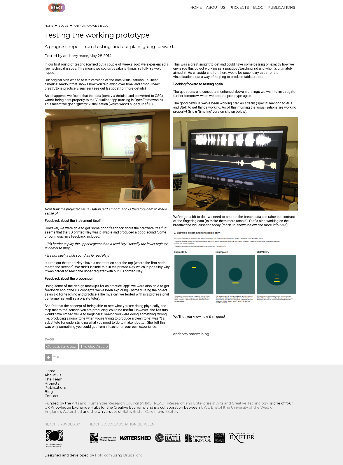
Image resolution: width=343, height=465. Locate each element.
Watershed (72, 412)
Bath (126, 412)
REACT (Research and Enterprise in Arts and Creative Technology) (212, 403)
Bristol (138, 412)
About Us (215, 7)
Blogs (63, 25)
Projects (239, 7)
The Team (53, 379)
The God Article (94, 346)
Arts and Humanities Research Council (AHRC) (112, 403)
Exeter (171, 412)
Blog (258, 7)
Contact (52, 396)
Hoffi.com (103, 455)
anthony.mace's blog (91, 25)
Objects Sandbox (61, 346)
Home (196, 7)
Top (52, 357)
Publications (281, 7)
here (283, 225)
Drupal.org (132, 455)
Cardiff (151, 412)
